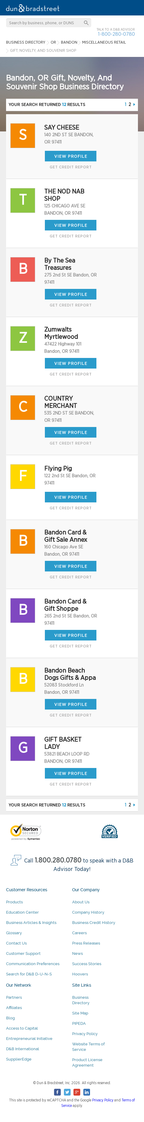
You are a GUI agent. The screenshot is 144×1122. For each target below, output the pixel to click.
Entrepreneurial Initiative (29, 1038)
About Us (80, 902)
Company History (88, 912)
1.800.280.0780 (58, 860)
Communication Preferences (32, 963)
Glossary (14, 933)
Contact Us (16, 943)
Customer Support (23, 953)
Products (14, 902)
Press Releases (86, 943)
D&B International (22, 1049)
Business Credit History (93, 922)
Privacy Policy (85, 1033)
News (77, 953)
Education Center (22, 912)
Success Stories (86, 963)
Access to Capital (22, 1028)
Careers (79, 933)
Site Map (80, 1013)
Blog (10, 1018)
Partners (14, 997)
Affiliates (14, 1007)
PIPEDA (79, 1023)
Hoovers (80, 974)
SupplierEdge (19, 1059)
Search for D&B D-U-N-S (29, 974)
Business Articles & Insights (31, 922)
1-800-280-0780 (116, 34)
